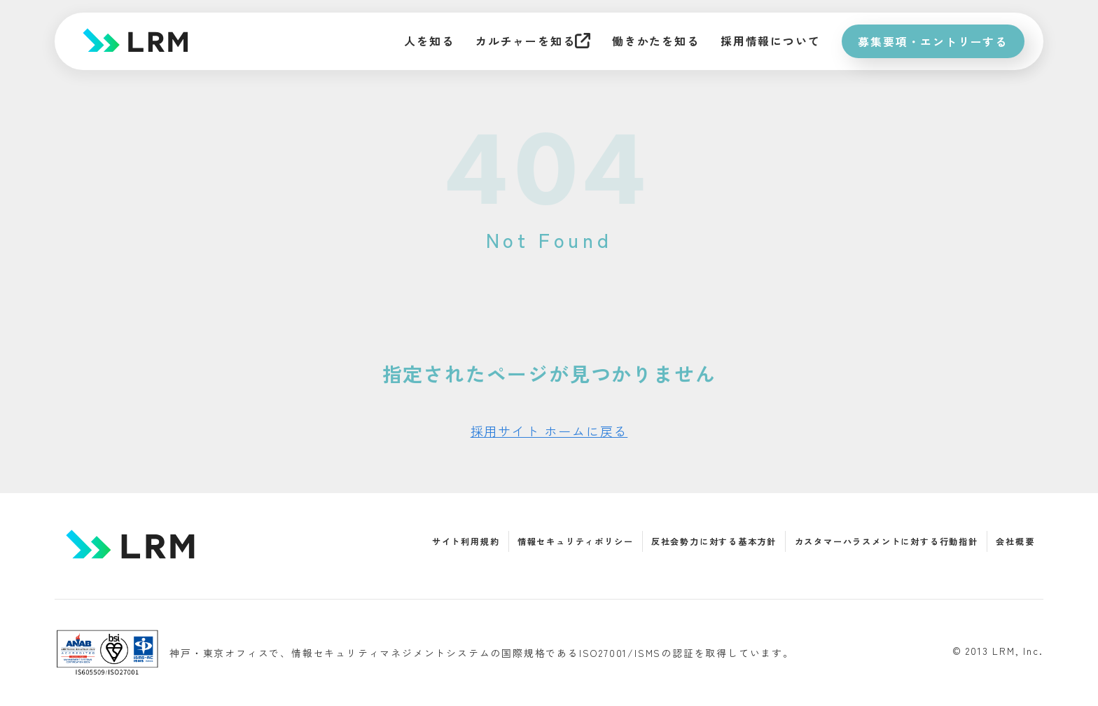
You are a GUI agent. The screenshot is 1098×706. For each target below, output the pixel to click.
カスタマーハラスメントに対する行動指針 (886, 541)
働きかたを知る (653, 41)
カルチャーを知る (527, 41)
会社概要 (1015, 541)
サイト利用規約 (466, 541)
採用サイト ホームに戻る (549, 431)
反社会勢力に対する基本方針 (714, 541)
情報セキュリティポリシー (575, 541)
